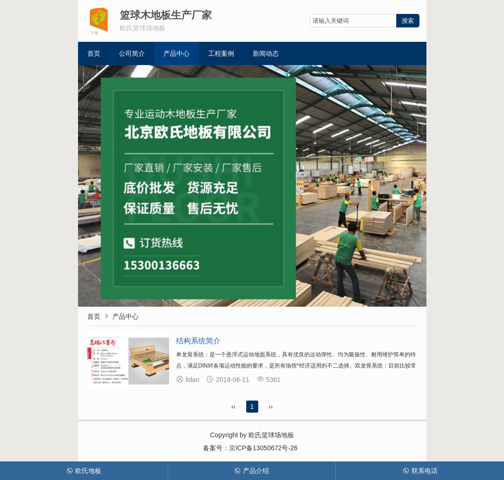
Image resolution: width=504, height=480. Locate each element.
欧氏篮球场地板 (271, 435)
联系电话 (420, 470)
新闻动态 (266, 53)
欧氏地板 (83, 470)
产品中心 (177, 53)
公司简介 (132, 53)
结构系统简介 (198, 341)
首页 (93, 53)
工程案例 (221, 53)
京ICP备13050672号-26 (263, 448)
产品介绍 (251, 470)
